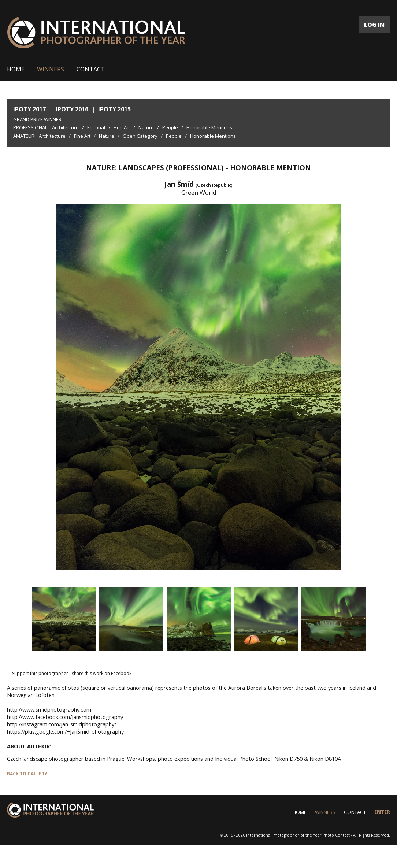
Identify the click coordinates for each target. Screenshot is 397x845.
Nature (146, 127)
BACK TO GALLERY (27, 774)
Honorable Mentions (209, 127)
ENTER (382, 812)
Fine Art (122, 127)
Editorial (96, 127)
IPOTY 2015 (114, 109)
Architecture (65, 127)
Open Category (140, 136)
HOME (16, 69)
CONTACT (91, 69)
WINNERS (50, 69)
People (170, 127)
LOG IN (374, 25)
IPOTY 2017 (29, 109)
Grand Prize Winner (37, 119)
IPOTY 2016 (72, 109)
